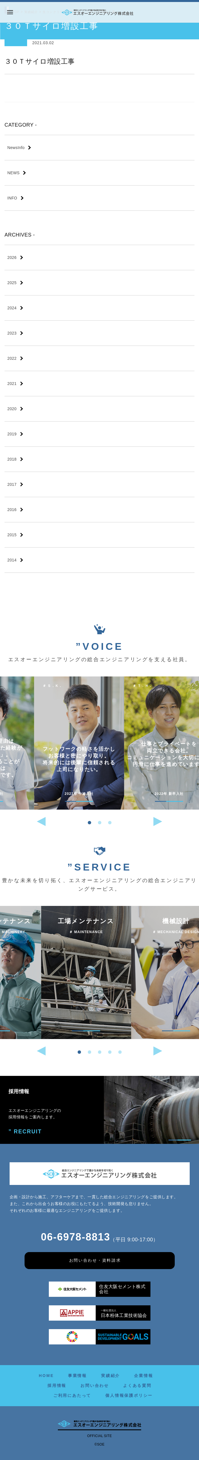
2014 (12, 560)
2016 (12, 509)
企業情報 (143, 1375)
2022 (12, 358)
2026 (12, 257)
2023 (12, 333)
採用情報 (56, 1385)
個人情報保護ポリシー (129, 1395)
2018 (12, 459)
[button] (89, 822)
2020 (12, 408)
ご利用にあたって (72, 1395)
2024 (12, 308)
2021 (12, 383)
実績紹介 (110, 1375)
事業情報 (77, 1375)
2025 (12, 282)
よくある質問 (137, 1385)
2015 (12, 535)
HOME (46, 1375)
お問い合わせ (94, 1385)
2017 (12, 484)
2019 (12, 434)
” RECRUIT (24, 1131)
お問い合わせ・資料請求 (95, 1260)
